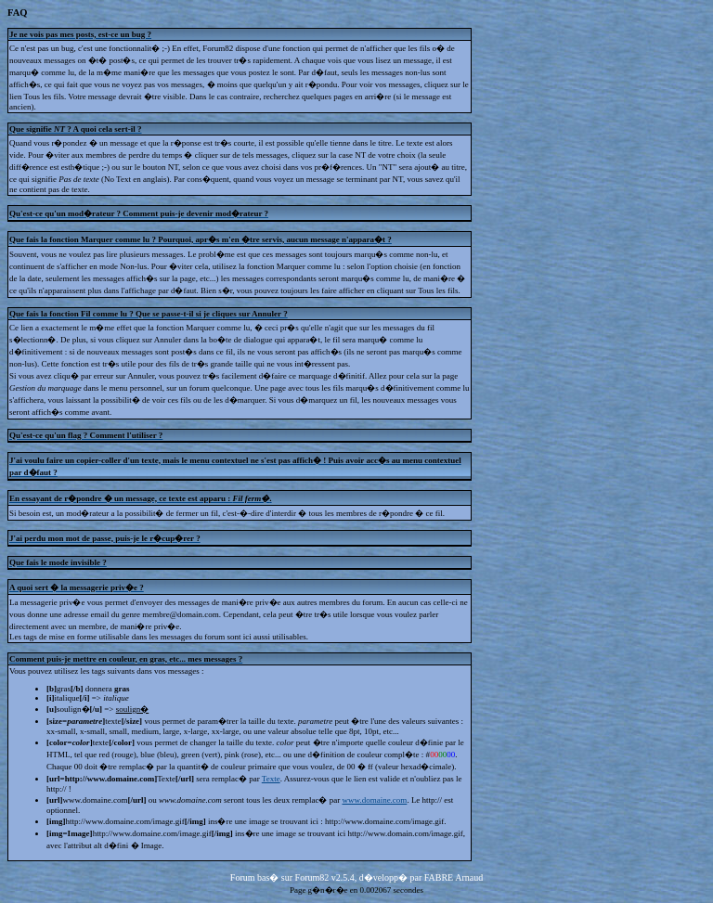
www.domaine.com (374, 800)
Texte (271, 778)
